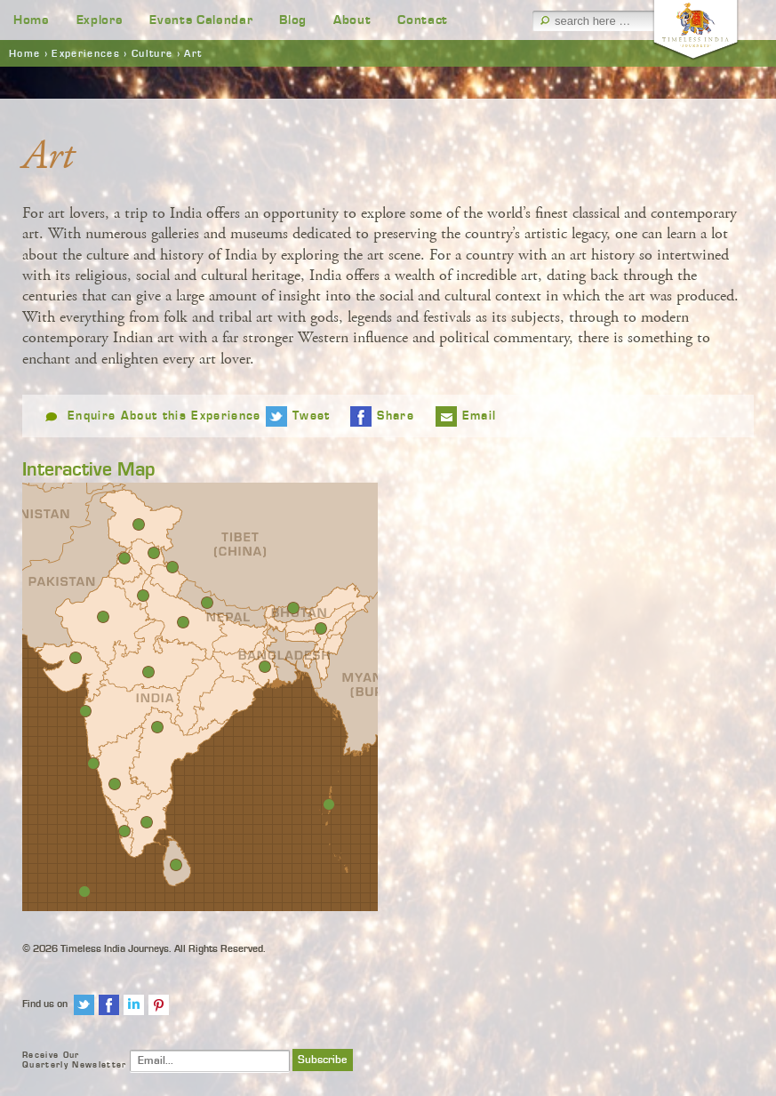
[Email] (210, 1061)
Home (31, 20)
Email (479, 416)
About (352, 20)
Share (395, 416)
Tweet (311, 416)
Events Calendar (200, 20)
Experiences (86, 53)
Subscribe (323, 1060)
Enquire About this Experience (164, 416)
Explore (100, 20)
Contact (422, 20)
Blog (293, 20)
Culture (152, 53)
